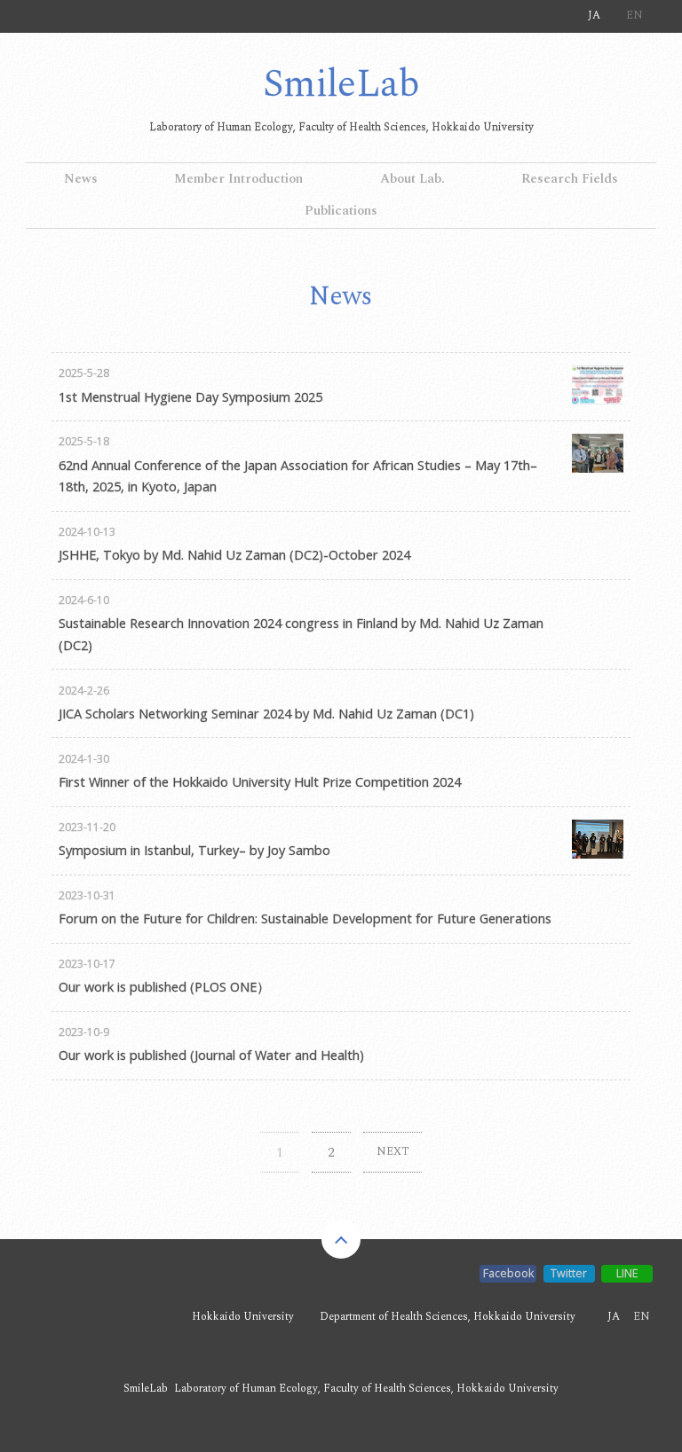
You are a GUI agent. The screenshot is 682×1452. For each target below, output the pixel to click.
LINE (627, 1273)
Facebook (508, 1273)
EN (634, 15)
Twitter (569, 1273)
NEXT (393, 1151)
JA (594, 15)
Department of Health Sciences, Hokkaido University (447, 1316)
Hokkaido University (243, 1316)
